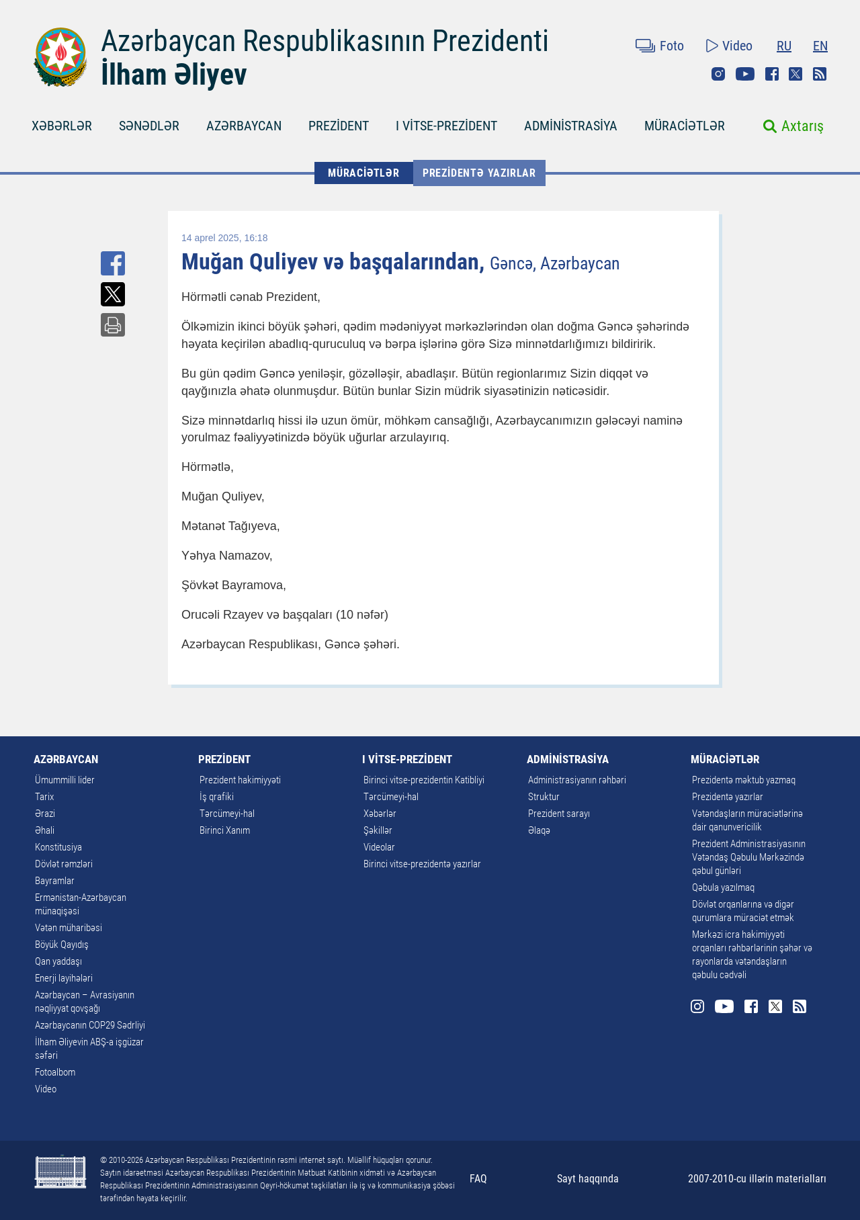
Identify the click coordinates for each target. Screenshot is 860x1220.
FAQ (478, 1178)
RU (784, 46)
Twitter (795, 74)
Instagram (718, 74)
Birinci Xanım (225, 830)
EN (820, 46)
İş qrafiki (217, 797)
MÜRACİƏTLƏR (684, 126)
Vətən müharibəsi (68, 928)
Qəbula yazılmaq (723, 887)
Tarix (44, 797)
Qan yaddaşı (58, 961)
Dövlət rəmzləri (64, 864)
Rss (819, 74)
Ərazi (45, 814)
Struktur (544, 797)
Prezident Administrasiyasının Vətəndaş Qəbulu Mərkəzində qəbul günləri (749, 857)
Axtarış (802, 126)
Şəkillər (377, 830)
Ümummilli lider (65, 780)
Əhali (44, 830)
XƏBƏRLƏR (62, 126)
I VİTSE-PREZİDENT (446, 126)
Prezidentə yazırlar (479, 173)
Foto (672, 46)
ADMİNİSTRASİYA (570, 126)
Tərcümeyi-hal (227, 814)
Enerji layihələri (64, 978)
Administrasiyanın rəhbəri (577, 780)
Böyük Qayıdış (62, 945)
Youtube (745, 74)
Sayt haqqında (588, 1178)
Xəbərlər (379, 814)
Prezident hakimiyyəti (240, 780)
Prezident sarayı (559, 814)
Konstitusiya (58, 847)
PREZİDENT (338, 126)
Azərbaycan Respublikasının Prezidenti (325, 41)
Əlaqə (539, 830)
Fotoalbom (55, 1072)
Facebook (772, 74)
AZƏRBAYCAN (244, 126)
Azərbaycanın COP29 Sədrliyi (90, 1025)
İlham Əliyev (174, 74)
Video (737, 46)
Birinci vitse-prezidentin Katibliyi (423, 780)
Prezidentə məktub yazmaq (744, 780)
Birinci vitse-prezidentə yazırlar (422, 864)
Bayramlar (55, 881)
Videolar (379, 847)
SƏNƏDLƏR (149, 126)
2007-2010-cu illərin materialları (757, 1178)
